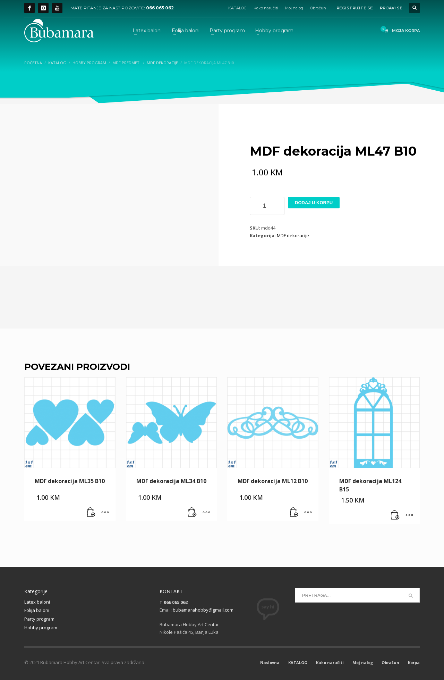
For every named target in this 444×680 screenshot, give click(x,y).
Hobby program (40, 627)
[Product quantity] (267, 206)
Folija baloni (36, 610)
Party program (39, 619)
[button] (91, 512)
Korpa (414, 662)
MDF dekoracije (293, 235)
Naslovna (270, 662)
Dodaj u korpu (314, 202)
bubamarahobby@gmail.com (203, 610)
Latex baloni (37, 602)
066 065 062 (160, 7)
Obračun (318, 8)
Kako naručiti (266, 8)
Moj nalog (294, 8)
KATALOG (237, 8)
